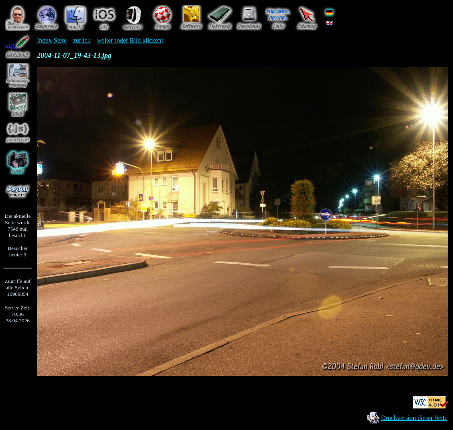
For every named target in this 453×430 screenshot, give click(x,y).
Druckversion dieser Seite (414, 417)
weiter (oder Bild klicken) (130, 40)
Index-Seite (52, 40)
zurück (82, 40)
